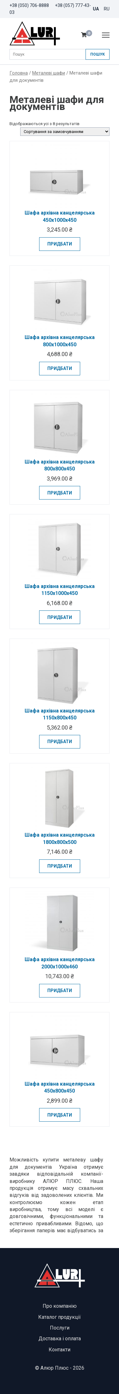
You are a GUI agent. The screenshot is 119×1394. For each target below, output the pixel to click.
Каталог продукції (59, 1317)
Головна (18, 73)
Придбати (59, 243)
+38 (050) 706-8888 (29, 5)
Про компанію (60, 1306)
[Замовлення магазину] (65, 131)
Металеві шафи (48, 73)
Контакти (59, 1350)
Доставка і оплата (60, 1339)
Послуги (59, 1328)
